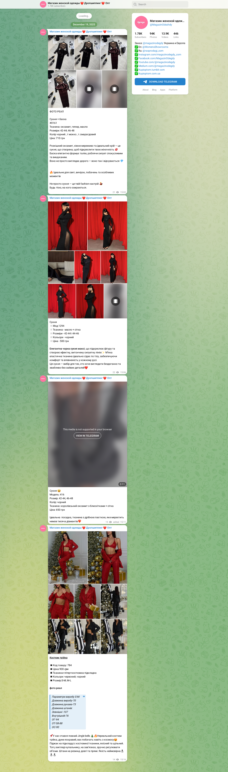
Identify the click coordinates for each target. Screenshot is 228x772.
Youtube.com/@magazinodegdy (157, 62)
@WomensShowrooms (155, 46)
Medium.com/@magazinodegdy (157, 65)
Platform (173, 90)
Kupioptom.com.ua (149, 73)
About (145, 90)
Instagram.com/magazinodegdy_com (160, 54)
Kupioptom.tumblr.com (152, 69)
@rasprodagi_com (153, 50)
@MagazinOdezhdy (161, 24)
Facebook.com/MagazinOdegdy (157, 58)
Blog (154, 90)
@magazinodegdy (153, 43)
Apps (162, 90)
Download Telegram (160, 81)
